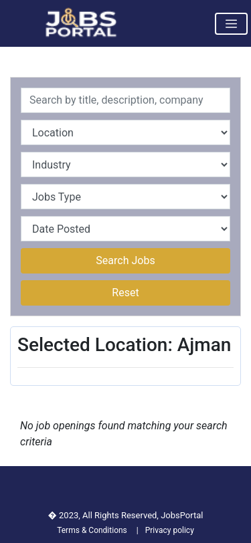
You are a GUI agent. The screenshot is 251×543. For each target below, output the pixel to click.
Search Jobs (125, 260)
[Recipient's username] (125, 100)
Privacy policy (169, 530)
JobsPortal (182, 515)
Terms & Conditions (92, 530)
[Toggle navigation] (231, 24)
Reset (125, 292)
